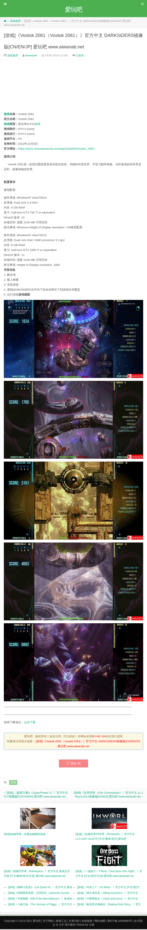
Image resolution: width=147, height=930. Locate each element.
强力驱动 (70, 925)
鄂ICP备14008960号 (119, 921)
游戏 (7, 114)
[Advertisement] (73, 86)
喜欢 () (73, 764)
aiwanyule (31, 56)
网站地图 (100, 921)
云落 (91, 925)
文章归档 (74, 921)
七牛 (61, 925)
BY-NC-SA (98, 736)
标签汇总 (61, 921)
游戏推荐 (15, 21)
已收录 (80, 56)
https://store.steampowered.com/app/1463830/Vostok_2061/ (56, 149)
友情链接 (87, 921)
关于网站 (48, 921)
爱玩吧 (37, 921)
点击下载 (29, 722)
